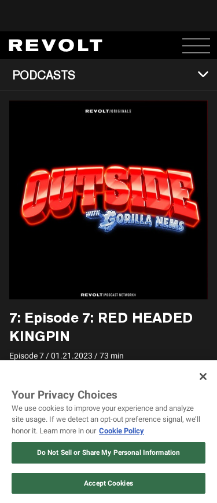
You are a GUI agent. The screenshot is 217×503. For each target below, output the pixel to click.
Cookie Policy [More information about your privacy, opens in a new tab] (121, 430)
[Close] (203, 376)
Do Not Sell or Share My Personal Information (108, 452)
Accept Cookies (108, 483)
